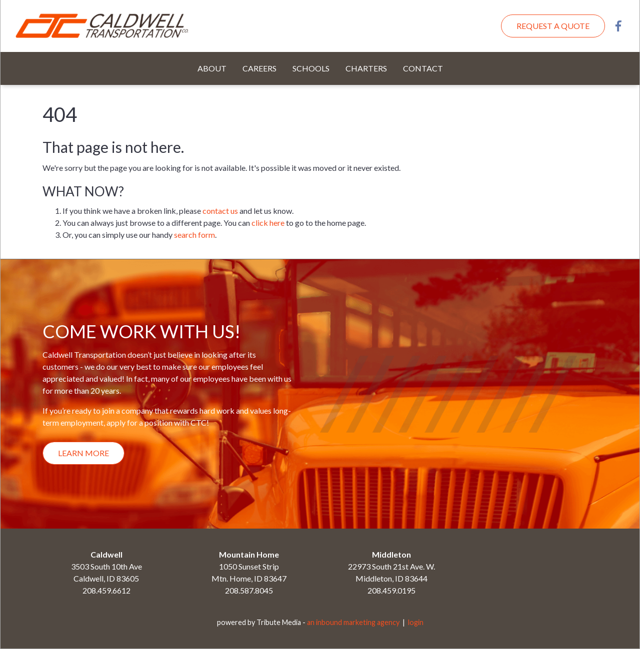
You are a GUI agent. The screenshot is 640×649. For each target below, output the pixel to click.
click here (268, 222)
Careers (259, 68)
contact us (220, 210)
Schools (311, 68)
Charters (366, 68)
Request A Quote (553, 25)
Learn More (83, 453)
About (212, 68)
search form (194, 234)
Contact (423, 68)
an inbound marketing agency (353, 622)
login (416, 622)
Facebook (618, 26)
